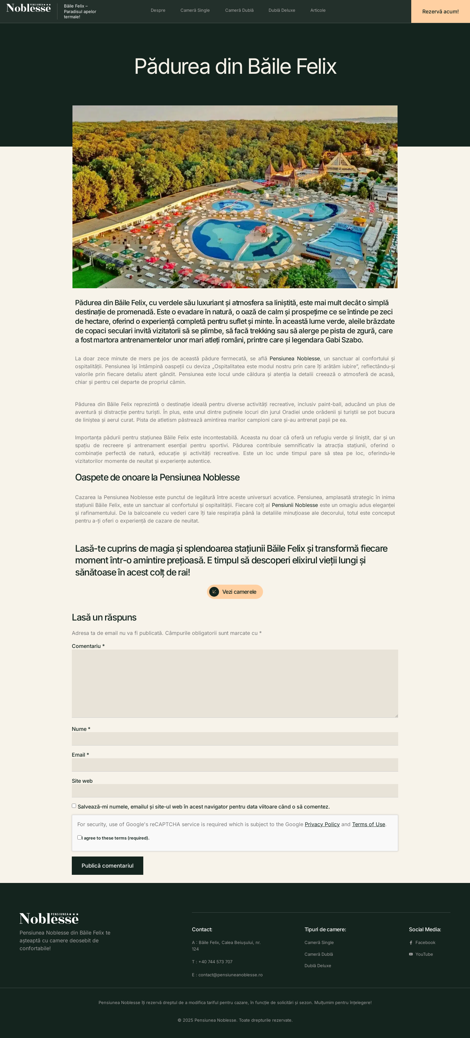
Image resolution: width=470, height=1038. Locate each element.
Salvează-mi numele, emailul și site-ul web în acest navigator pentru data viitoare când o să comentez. (204, 806)
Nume (81, 728)
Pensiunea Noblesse (295, 358)
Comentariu (88, 646)
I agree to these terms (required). (113, 837)
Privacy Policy (322, 824)
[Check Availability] (235, 592)
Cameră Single (194, 10)
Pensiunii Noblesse (295, 505)
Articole (320, 10)
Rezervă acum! (440, 11)
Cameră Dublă (239, 10)
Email (80, 754)
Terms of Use (368, 824)
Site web (82, 780)
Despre (156, 10)
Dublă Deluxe (283, 10)
